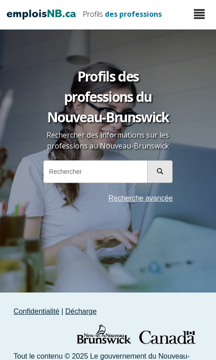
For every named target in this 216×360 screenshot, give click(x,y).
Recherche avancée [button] (140, 198)
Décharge (80, 311)
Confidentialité (36, 311)
